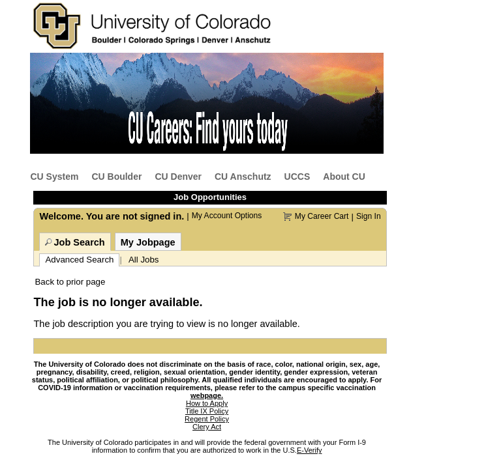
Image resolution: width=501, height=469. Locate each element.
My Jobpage (148, 242)
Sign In (368, 216)
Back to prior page (70, 282)
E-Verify (309, 450)
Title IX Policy (206, 411)
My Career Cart (322, 216)
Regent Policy (207, 419)
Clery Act (206, 427)
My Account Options (227, 215)
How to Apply (207, 403)
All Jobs (144, 259)
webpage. (206, 395)
